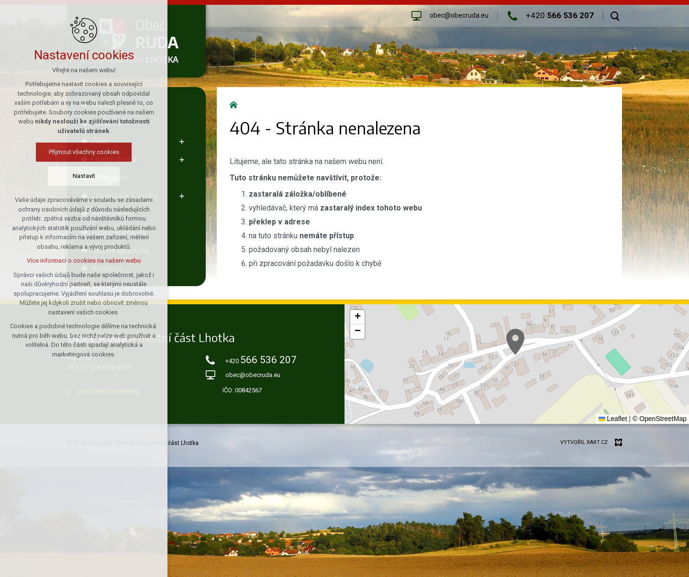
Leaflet (613, 418)
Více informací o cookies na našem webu (69, 260)
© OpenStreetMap (660, 418)
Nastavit (69, 175)
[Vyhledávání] (615, 16)
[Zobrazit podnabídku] (181, 141)
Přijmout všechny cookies (69, 151)
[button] (515, 342)
